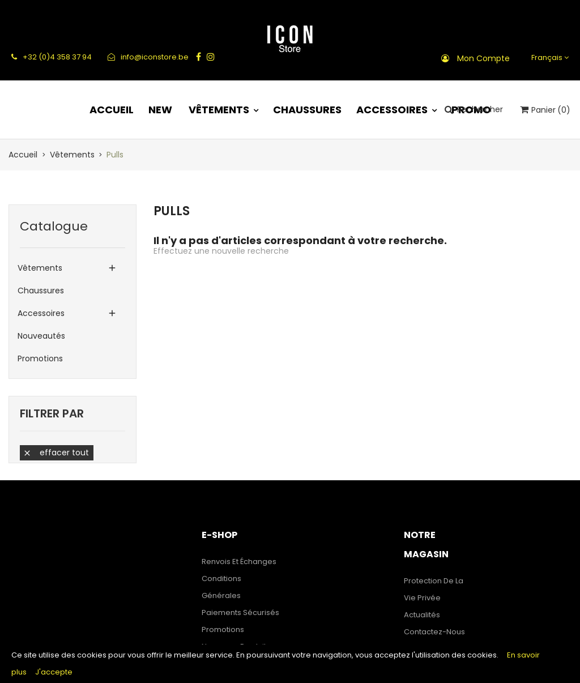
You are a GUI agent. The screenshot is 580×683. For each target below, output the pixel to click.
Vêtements (40, 268)
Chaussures (41, 290)
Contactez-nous (434, 631)
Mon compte (483, 58)
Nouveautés (41, 336)
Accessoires (41, 313)
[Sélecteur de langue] (548, 57)
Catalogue (54, 226)
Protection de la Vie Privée (433, 589)
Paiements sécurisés (240, 612)
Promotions (40, 358)
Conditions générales (221, 587)
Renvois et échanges (239, 561)
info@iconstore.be (148, 57)
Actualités (422, 614)
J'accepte (53, 672)
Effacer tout (56, 452)
